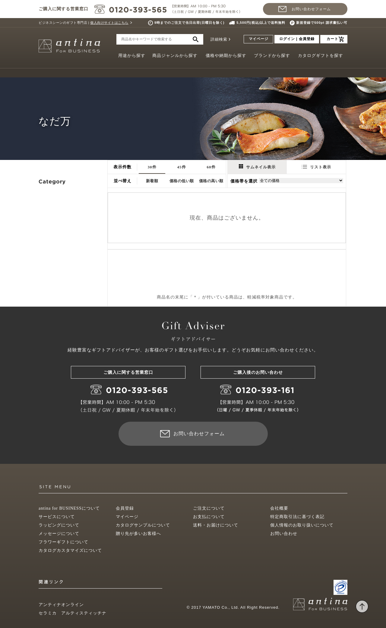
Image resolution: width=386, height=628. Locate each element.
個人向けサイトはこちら (109, 22)
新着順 (152, 181)
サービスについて (57, 516)
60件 (211, 167)
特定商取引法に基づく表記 (297, 516)
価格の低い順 (181, 181)
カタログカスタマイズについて (70, 550)
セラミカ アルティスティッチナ (72, 613)
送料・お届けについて (215, 525)
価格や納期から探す (226, 55)
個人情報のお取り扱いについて (302, 525)
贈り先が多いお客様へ (138, 533)
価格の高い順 (211, 181)
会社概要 (279, 508)
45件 (181, 167)
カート (332, 39)
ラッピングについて (59, 525)
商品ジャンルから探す (175, 55)
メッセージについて (59, 533)
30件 (152, 167)
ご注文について (209, 508)
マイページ (258, 39)
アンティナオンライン (61, 604)
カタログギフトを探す (320, 55)
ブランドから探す (272, 55)
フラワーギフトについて (63, 542)
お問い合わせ (283, 533)
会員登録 (125, 508)
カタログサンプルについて (143, 525)
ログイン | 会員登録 (297, 39)
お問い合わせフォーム (311, 9)
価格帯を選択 (244, 181)
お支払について (209, 516)
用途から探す (131, 55)
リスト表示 (316, 167)
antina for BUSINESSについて (69, 508)
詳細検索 (218, 39)
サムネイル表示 (257, 166)
